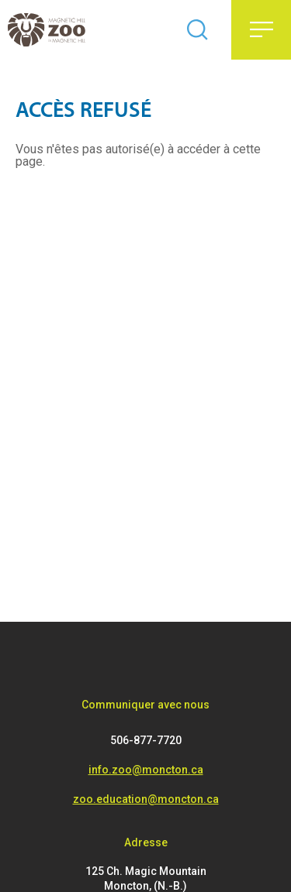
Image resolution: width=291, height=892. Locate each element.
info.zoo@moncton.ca (145, 769)
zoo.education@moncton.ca (146, 799)
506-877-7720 (146, 740)
